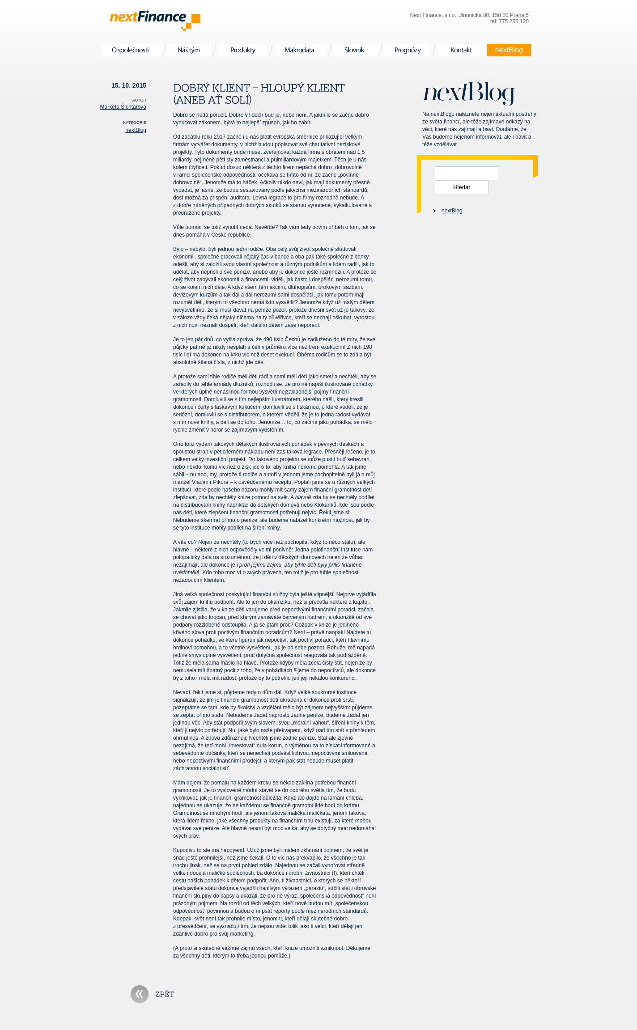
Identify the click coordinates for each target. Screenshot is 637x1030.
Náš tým (189, 50)
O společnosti (131, 50)
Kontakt (461, 50)
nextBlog (509, 50)
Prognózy (407, 50)
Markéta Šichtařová (123, 107)
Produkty (243, 50)
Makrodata (300, 50)
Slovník (355, 50)
